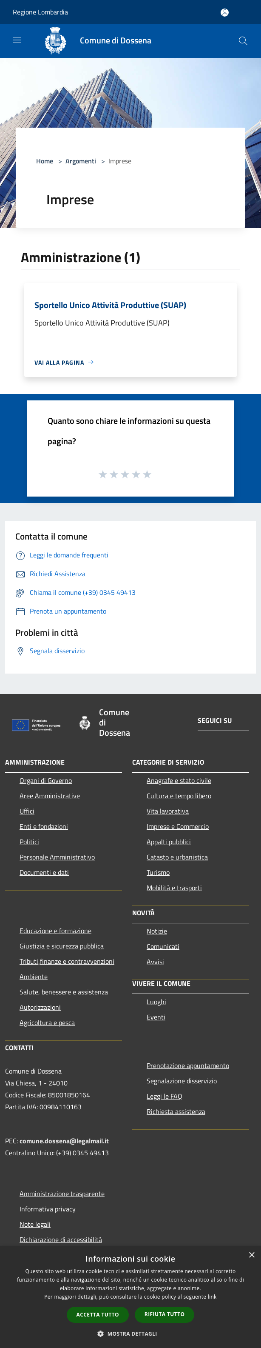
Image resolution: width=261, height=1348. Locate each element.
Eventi (156, 1017)
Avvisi (155, 962)
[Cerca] (243, 41)
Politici (29, 842)
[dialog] (130, 1297)
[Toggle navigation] (17, 40)
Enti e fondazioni (44, 826)
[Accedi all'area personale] (224, 12)
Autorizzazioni (40, 1007)
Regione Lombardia (40, 12)
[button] (130, 1333)
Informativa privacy (48, 1209)
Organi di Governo (46, 780)
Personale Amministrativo (57, 857)
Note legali (35, 1224)
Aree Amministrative (50, 796)
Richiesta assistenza (176, 1111)
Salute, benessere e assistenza (64, 992)
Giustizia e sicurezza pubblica (62, 946)
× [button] (251, 1255)
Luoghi (156, 1002)
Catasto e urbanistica (177, 857)
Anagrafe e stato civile (179, 780)
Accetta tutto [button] (98, 1314)
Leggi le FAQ (164, 1096)
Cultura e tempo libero (179, 796)
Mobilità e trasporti (174, 887)
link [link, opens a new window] (212, 1296)
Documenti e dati (44, 872)
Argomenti (80, 161)
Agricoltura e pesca (47, 1022)
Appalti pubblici (169, 842)
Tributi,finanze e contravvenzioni (67, 961)
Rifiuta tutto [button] (165, 1314)
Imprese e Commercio (178, 826)
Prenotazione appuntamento (188, 1065)
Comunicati (163, 946)
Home (44, 161)
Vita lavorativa (168, 811)
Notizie (157, 931)
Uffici (27, 811)
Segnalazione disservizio (182, 1081)
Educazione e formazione (55, 930)
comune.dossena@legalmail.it (64, 1141)
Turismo (158, 872)
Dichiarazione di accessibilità (61, 1239)
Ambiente (34, 976)
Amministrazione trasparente (62, 1193)
